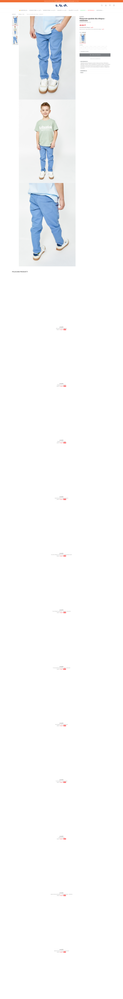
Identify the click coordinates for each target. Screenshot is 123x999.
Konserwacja (83, 70)
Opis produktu (84, 61)
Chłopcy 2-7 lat (21, 14)
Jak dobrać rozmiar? (84, 51)
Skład (81, 72)
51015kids (14, 14)
